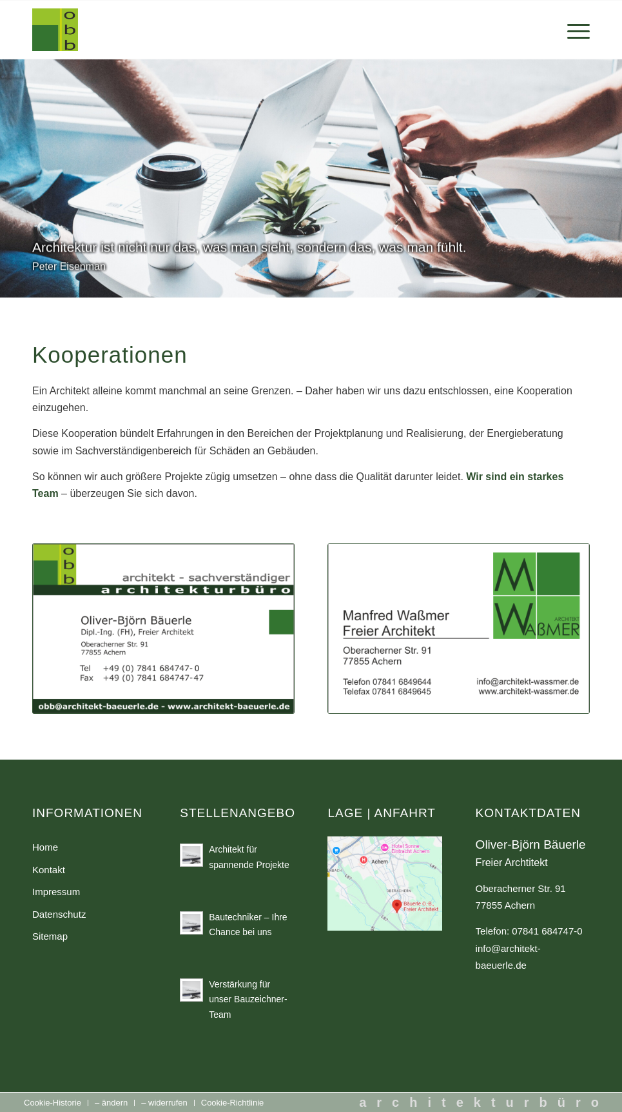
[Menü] (572, 30)
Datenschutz (59, 914)
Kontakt (48, 869)
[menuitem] (572, 30)
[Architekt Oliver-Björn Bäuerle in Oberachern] (55, 30)
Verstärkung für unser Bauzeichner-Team (248, 999)
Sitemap (50, 936)
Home (45, 847)
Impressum (56, 891)
